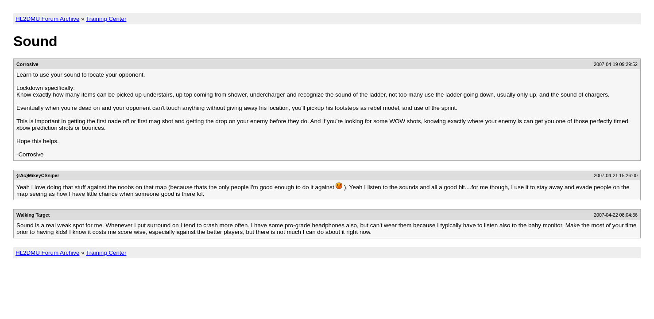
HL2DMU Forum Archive (47, 19)
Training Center (106, 19)
